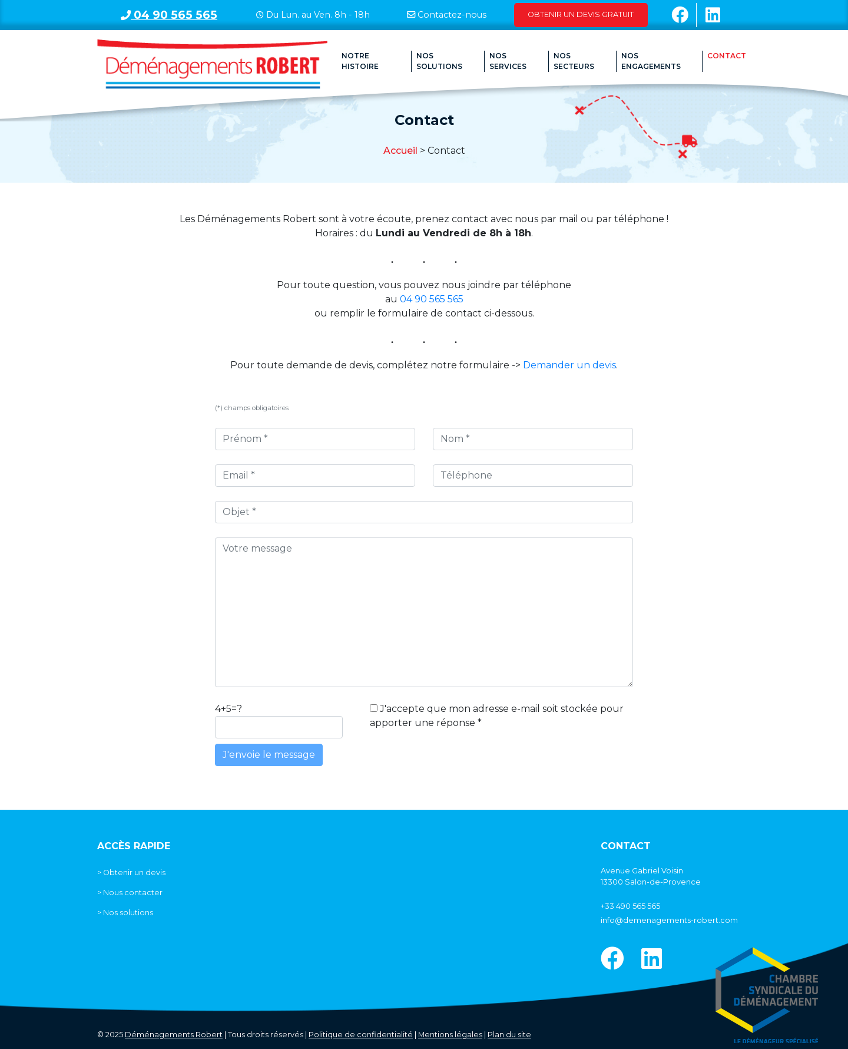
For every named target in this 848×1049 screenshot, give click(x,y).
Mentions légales (450, 1034)
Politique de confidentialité (361, 1034)
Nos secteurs (574, 61)
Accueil (400, 150)
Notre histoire (360, 61)
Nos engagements (651, 61)
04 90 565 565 (169, 15)
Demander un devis (569, 365)
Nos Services (507, 61)
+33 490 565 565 (630, 906)
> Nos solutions (125, 912)
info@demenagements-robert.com (669, 920)
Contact (726, 55)
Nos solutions (439, 61)
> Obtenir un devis (131, 872)
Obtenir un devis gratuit (581, 14)
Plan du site (509, 1034)
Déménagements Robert (174, 1034)
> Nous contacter (130, 892)
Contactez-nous (452, 14)
